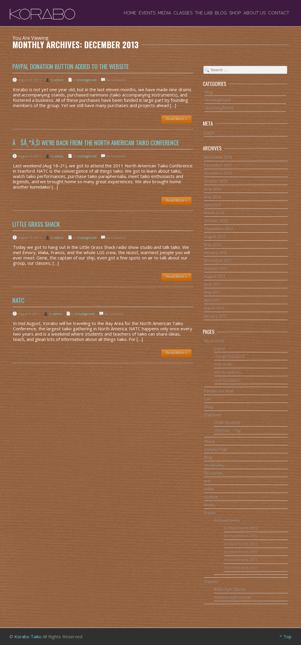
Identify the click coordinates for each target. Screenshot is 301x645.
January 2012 (215, 252)
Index (209, 488)
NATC (18, 300)
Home (130, 13)
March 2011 (214, 308)
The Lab (204, 13)
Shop (235, 13)
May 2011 (212, 292)
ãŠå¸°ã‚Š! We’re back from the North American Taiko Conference (95, 142)
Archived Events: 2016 (240, 528)
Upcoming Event (219, 107)
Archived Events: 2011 (240, 560)
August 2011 (214, 276)
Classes (183, 13)
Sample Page (216, 449)
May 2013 (212, 196)
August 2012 (214, 236)
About (209, 441)
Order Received (227, 422)
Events (147, 13)
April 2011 (212, 300)
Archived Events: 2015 (240, 536)
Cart (207, 398)
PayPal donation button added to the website (70, 66)
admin (59, 80)
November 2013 (218, 173)
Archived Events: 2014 (240, 544)
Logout (219, 348)
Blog (221, 13)
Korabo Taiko (27, 636)
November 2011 (218, 260)
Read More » (176, 118)
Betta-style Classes (230, 589)
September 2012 (218, 228)
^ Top (286, 636)
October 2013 (216, 181)
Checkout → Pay (227, 430)
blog (208, 91)
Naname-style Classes (233, 597)
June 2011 (212, 284)
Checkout (212, 414)
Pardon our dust (218, 391)
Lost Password (226, 380)
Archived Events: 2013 (240, 552)
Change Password (229, 356)
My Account (214, 340)
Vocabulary (214, 465)
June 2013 (212, 188)
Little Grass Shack (36, 224)
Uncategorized (86, 80)
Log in (209, 132)
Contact (278, 13)
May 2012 (212, 244)
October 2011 (216, 268)
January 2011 (215, 316)
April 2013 (212, 204)
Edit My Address (227, 372)
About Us (254, 13)
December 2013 (218, 165)
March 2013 (214, 212)
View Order (223, 364)
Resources (213, 473)
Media (164, 13)
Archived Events (227, 520)
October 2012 (216, 220)
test (207, 481)
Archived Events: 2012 (240, 568)
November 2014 (218, 157)
